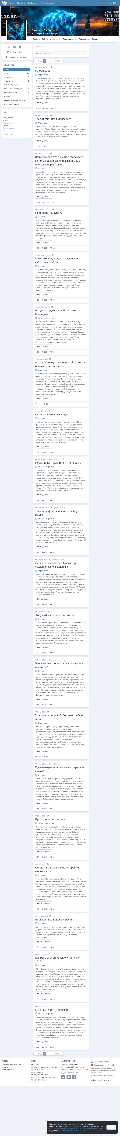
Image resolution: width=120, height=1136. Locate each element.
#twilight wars (8, 123)
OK (111, 1127)
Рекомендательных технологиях (72, 1131)
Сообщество (33, 3)
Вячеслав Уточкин (43, 30)
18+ (92, 1068)
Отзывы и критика (16, 92)
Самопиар (16, 77)
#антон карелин (9, 128)
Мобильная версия (100, 1061)
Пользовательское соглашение (43, 1077)
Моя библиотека (47, 3)
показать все (8, 134)
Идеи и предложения (69, 1065)
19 (53, 108)
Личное (16, 73)
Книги (12, 3)
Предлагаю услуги (16, 104)
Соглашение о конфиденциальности (39, 1073)
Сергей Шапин (82, 1070)
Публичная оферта (38, 1080)
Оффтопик (16, 81)
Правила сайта (37, 1070)
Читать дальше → (44, 103)
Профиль (36, 39)
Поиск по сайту (8, 1070)
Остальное (97, 39)
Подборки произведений (11, 1065)
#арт (5, 131)
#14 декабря (8, 118)
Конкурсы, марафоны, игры (16, 100)
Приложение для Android (102, 1065)
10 (52, 999)
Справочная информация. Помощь (45, 1067)
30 (46, 404)
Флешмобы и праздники (16, 89)
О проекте (35, 1065)
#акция (6, 125)
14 (52, 809)
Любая (16, 69)
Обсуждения (21, 3)
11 (52, 248)
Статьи (16, 96)
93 (55, 202)
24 (52, 553)
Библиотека (46, 39)
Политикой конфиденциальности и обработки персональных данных (76, 1128)
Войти (115, 3)
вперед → (58, 61)
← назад (38, 61)
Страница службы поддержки (72, 1067)
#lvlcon (5, 120)
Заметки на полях (16, 85)
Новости (5, 1067)
